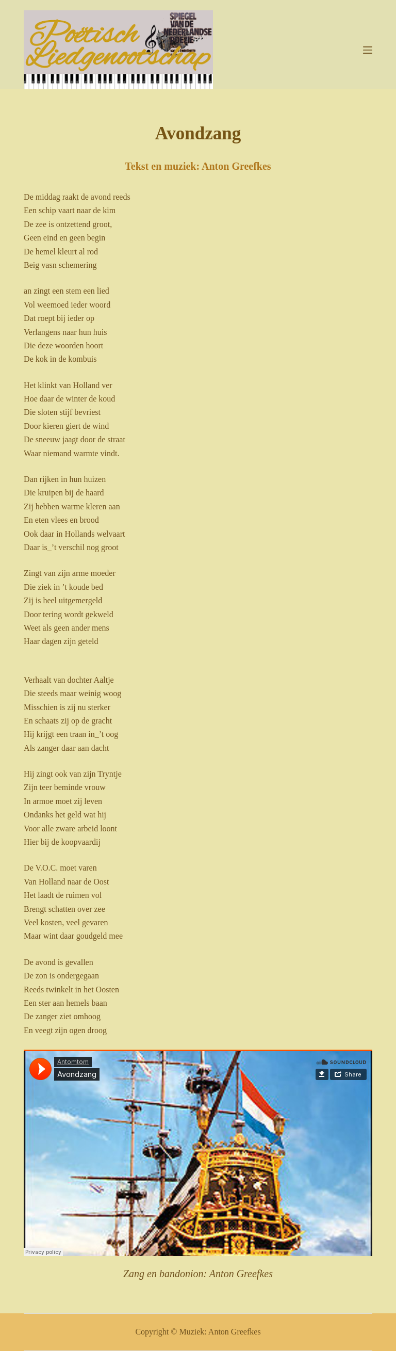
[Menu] (367, 50)
